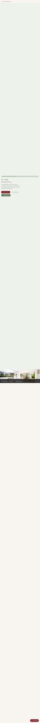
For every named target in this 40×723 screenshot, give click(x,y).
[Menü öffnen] (37, 1)
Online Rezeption (5, 195)
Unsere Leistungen (15, 192)
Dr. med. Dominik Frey (6, 1)
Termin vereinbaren (6, 192)
